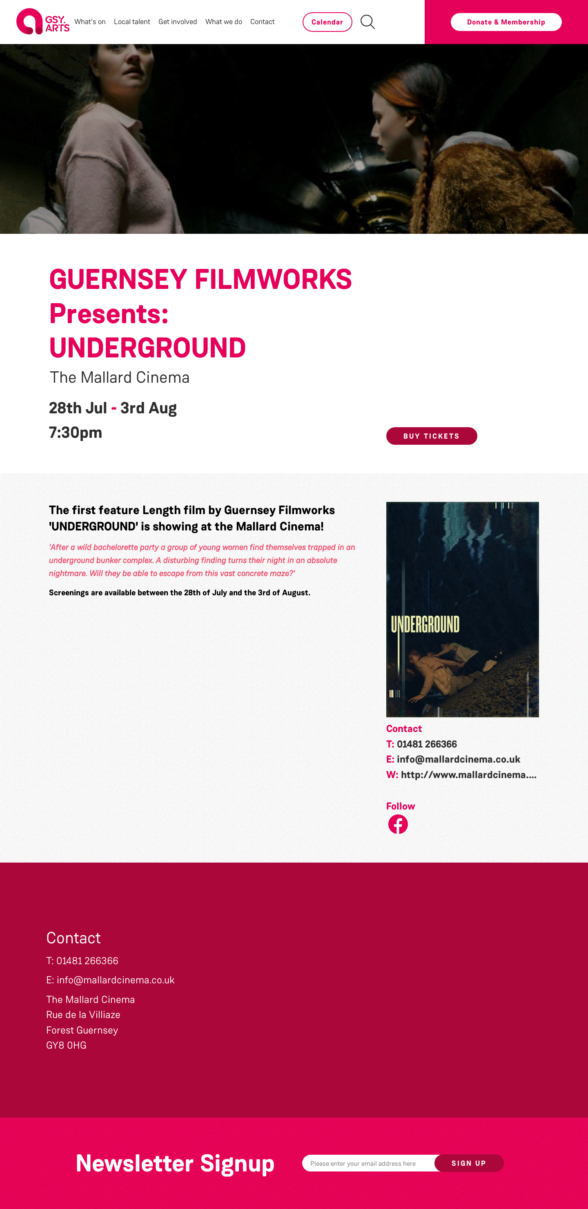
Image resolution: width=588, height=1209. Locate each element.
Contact (262, 22)
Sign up (469, 1163)
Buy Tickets (431, 436)
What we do (223, 22)
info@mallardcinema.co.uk (458, 759)
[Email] (381, 1163)
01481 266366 (427, 744)
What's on (90, 22)
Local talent (132, 22)
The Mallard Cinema (120, 377)
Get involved (177, 22)
